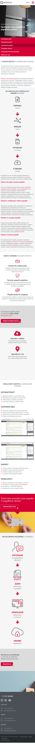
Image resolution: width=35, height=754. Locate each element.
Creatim (8, 740)
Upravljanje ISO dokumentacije (10, 51)
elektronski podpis (20, 230)
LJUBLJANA (4, 704)
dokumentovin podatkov (17, 586)
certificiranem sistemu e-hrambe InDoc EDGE (19, 243)
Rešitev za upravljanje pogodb (9, 78)
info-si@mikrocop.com (10, 710)
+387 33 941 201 (8, 728)
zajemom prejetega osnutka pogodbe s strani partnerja (16, 188)
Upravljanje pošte (6, 39)
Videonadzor (4, 738)
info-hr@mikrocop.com (10, 720)
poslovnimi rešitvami (21, 484)
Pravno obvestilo (23, 736)
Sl (28, 2)
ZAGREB (3, 714)
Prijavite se (7, 664)
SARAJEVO (3, 724)
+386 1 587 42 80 (8, 708)
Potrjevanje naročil (6, 42)
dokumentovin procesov (17, 614)
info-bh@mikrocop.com (10, 730)
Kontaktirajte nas (9, 506)
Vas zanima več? (6, 315)
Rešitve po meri (5, 55)
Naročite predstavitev (11, 321)
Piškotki (30, 736)
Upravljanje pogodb (7, 45)
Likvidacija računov (6, 48)
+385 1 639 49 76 (8, 718)
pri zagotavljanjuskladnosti (17, 557)
